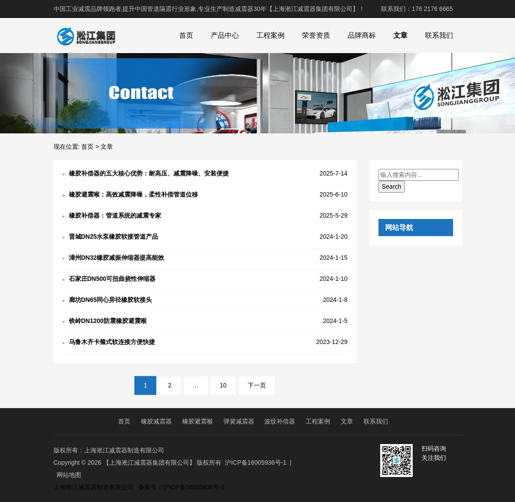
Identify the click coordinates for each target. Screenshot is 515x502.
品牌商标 (362, 35)
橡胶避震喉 (197, 421)
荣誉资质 (316, 35)
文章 (400, 35)
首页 (186, 35)
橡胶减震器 (156, 421)
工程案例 (270, 35)
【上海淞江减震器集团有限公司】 (149, 462)
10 (223, 385)
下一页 (257, 385)
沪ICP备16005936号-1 (255, 462)
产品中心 (225, 35)
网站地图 (69, 474)
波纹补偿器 (279, 421)
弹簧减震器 (238, 421)
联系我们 (439, 35)
